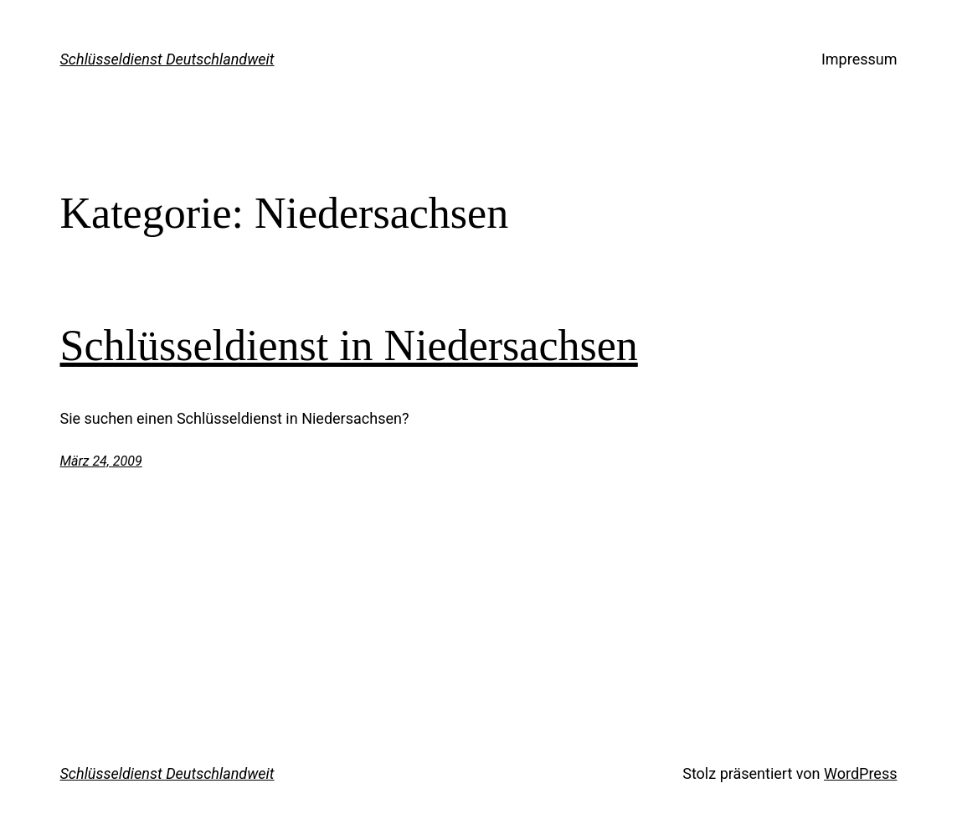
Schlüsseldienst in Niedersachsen (349, 345)
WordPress (860, 773)
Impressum (859, 59)
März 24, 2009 (101, 461)
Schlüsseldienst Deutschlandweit (167, 59)
